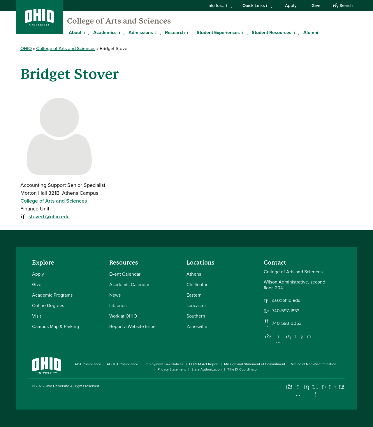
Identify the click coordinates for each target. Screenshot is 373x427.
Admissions (141, 32)
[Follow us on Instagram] (278, 341)
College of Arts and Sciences (119, 21)
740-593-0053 (287, 323)
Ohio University (56, 386)
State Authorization (206, 369)
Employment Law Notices (164, 364)
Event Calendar (124, 274)
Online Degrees (48, 305)
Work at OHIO (123, 316)
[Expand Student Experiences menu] (244, 32)
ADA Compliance (88, 364)
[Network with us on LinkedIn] (288, 336)
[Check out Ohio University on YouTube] (315, 390)
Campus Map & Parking (55, 326)
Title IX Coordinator (242, 369)
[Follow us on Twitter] (309, 336)
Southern (195, 316)
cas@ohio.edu (286, 300)
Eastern (194, 295)
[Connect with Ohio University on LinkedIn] (306, 387)
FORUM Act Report (204, 364)
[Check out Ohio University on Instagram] (298, 394)
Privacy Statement (172, 369)
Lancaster (196, 305)
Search (343, 5)
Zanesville (196, 326)
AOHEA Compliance (122, 364)
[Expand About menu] (85, 32)
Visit (36, 316)
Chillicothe (197, 284)
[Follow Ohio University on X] (324, 387)
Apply (290, 5)
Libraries (117, 305)
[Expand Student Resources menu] (296, 32)
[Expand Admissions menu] (157, 32)
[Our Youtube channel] (298, 336)
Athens (193, 274)
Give (316, 5)
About (75, 32)
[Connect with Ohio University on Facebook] (289, 387)
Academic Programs (52, 295)
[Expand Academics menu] (121, 32)
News (115, 295)
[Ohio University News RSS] (341, 387)
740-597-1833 (286, 311)
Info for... (219, 5)
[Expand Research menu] (189, 32)
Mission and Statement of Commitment (254, 364)
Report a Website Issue (132, 326)
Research (175, 32)
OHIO (26, 48)
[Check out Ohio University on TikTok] (333, 387)
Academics (105, 32)
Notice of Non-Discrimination (313, 364)
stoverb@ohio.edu (49, 216)
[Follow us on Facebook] (268, 336)
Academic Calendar (129, 284)
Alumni (310, 32)
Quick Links (257, 5)
